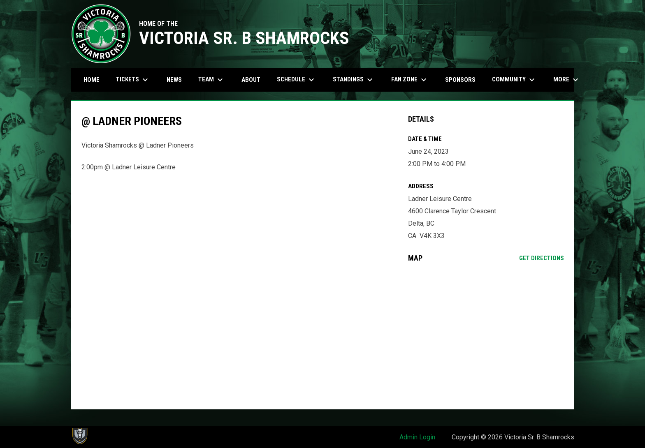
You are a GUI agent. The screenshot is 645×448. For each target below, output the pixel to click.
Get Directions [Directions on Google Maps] (541, 258)
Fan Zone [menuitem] (410, 80)
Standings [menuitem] (354, 80)
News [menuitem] (174, 79)
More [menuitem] (566, 80)
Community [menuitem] (514, 80)
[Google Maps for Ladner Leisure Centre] (486, 335)
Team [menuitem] (211, 80)
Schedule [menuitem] (296, 80)
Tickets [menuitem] (133, 80)
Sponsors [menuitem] (460, 79)
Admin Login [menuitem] (417, 437)
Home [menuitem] (92, 79)
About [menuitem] (250, 79)
